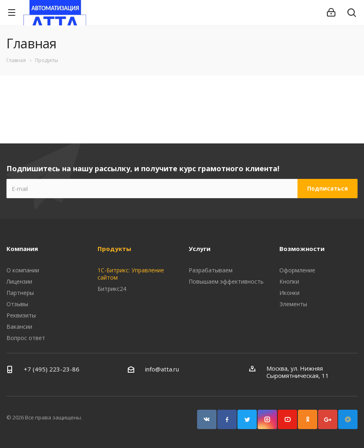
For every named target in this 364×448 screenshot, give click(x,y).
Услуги (199, 249)
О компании (22, 270)
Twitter (247, 419)
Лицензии (19, 281)
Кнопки (289, 281)
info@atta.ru (162, 369)
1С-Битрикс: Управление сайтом (131, 273)
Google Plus (327, 419)
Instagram (267, 419)
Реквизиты (21, 315)
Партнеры (20, 293)
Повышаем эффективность (226, 281)
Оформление (297, 270)
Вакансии (19, 326)
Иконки (289, 293)
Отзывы (17, 304)
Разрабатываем (211, 270)
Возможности (301, 249)
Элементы (293, 304)
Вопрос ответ (25, 338)
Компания (22, 249)
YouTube (287, 419)
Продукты (114, 249)
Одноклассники (307, 419)
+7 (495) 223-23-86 (51, 369)
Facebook (227, 419)
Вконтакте (206, 419)
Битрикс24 (112, 288)
